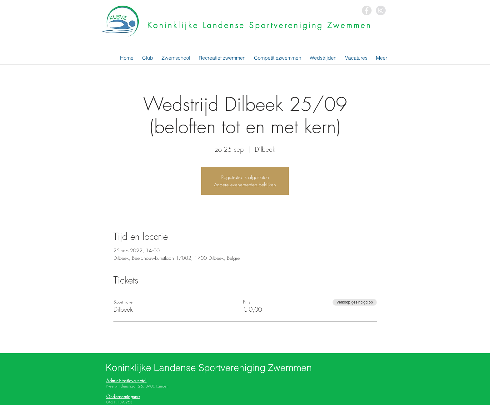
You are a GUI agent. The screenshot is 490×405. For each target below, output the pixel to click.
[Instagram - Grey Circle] (381, 10)
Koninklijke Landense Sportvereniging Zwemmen (259, 25)
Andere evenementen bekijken (245, 184)
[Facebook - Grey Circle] (367, 10)
